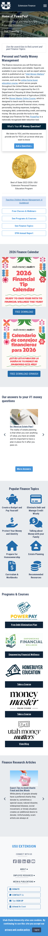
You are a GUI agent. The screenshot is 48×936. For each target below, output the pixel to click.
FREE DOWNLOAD (24, 311)
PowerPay (34, 116)
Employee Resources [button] (24, 875)
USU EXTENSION (24, 846)
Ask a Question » (24, 146)
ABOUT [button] (24, 869)
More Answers (24, 469)
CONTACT (16, 895)
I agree (36, 930)
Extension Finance (26, 5)
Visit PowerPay (11, 31)
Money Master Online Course (22, 98)
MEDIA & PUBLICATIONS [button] (24, 881)
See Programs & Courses (24, 218)
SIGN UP (16, 901)
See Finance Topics (24, 225)
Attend (17, 906)
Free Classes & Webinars (24, 211)
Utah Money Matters (35, 74)
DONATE (14, 889)
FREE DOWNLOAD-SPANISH (24, 373)
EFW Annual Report (24, 233)
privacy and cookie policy (17, 929)
